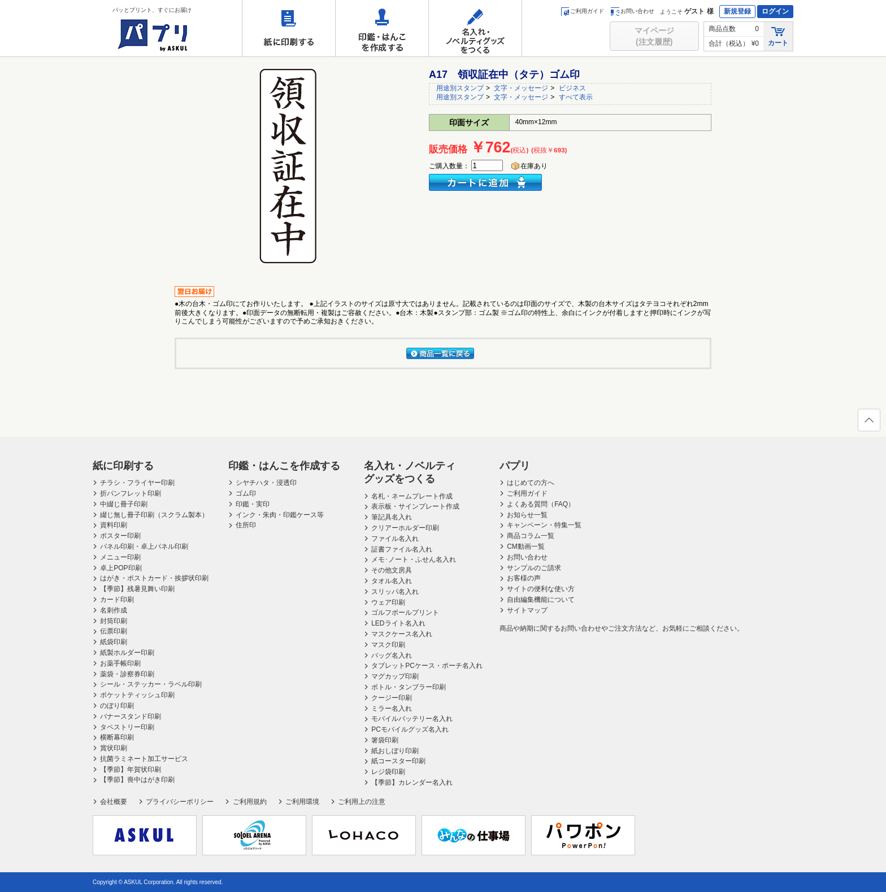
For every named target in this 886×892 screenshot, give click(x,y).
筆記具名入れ (391, 517)
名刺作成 (113, 610)
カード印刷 (117, 600)
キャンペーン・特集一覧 (544, 525)
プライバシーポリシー (180, 802)
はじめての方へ (530, 483)
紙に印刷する (288, 28)
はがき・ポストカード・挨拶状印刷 (154, 578)
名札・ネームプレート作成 (412, 496)
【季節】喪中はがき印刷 (137, 780)
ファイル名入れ (395, 539)
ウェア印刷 (388, 602)
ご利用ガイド (582, 11)
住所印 (246, 525)
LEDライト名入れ (398, 623)
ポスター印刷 (120, 536)
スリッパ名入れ (395, 592)
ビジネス (572, 88)
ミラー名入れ (391, 708)
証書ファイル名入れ (401, 549)
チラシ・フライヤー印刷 (137, 483)
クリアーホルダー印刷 (405, 528)
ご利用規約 (250, 802)
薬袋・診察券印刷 (127, 674)
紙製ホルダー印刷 (127, 653)
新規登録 (737, 11)
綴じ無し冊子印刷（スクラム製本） (154, 515)
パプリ (515, 465)
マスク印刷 (388, 645)
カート (778, 36)
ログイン (775, 11)
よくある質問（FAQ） (541, 504)
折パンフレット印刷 (130, 493)
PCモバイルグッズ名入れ (410, 729)
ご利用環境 (302, 802)
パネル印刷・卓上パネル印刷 (144, 546)
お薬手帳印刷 (120, 663)
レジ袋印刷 (388, 772)
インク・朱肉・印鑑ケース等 (280, 515)
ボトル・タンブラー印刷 (408, 687)
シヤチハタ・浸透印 (266, 483)
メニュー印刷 (120, 557)
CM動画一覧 (526, 546)
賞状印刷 (113, 748)
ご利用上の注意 (361, 802)
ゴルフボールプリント (405, 612)
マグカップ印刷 (395, 676)
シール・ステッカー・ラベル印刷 (151, 684)
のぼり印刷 (117, 706)
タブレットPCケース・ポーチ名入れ (427, 666)
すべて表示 (576, 97)
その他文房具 (391, 570)
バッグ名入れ (391, 655)
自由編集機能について (541, 600)
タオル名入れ (391, 581)
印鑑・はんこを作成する (382, 28)
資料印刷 (113, 525)
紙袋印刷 (113, 642)
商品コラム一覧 (530, 536)
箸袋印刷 (384, 740)
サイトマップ (527, 610)
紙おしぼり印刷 (395, 751)
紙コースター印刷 (398, 761)
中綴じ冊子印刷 (123, 504)
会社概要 (113, 802)
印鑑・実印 (253, 504)
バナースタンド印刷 (130, 716)
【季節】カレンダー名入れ (412, 782)
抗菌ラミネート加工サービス (144, 759)
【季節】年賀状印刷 (130, 769)
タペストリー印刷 (127, 727)
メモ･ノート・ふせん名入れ (413, 559)
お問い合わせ (632, 11)
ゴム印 (246, 493)
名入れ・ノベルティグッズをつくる (475, 28)
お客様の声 (524, 578)
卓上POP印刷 (120, 568)
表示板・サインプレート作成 (415, 506)
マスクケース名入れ (401, 634)
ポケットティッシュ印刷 (137, 695)
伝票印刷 (113, 631)
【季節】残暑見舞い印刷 (137, 589)
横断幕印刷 (117, 737)
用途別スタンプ (460, 88)
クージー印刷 (391, 698)
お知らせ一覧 (527, 515)
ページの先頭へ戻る (868, 423)
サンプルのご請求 (534, 568)
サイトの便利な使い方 (541, 589)
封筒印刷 (113, 621)
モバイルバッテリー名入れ (412, 719)
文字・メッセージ (521, 88)
